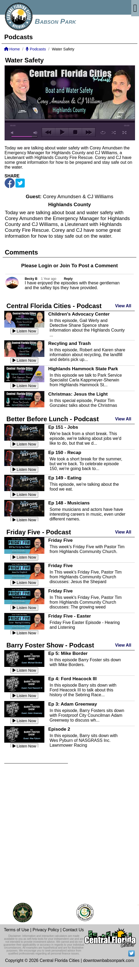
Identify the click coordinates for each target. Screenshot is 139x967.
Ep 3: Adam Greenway (72, 704)
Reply (68, 279)
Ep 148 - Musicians (69, 503)
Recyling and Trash (69, 343)
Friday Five (60, 540)
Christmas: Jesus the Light (77, 394)
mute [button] (13, 132)
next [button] (88, 132)
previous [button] (48, 132)
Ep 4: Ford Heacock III (72, 678)
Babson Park (55, 21)
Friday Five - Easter (69, 616)
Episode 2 (59, 729)
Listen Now (24, 331)
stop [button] (75, 132)
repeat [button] (103, 132)
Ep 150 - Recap (64, 452)
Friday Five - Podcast (38, 532)
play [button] (61, 132)
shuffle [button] (113, 132)
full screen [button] (124, 132)
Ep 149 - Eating (64, 477)
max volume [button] (35, 132)
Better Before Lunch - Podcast (52, 419)
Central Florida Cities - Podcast (54, 305)
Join (65, 265)
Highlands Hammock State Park (83, 368)
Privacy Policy (46, 930)
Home (12, 49)
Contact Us (73, 930)
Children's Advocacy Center (79, 314)
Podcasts (36, 49)
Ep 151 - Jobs (63, 427)
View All (123, 306)
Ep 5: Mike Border (67, 653)
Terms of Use (16, 930)
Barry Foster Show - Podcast (50, 645)
